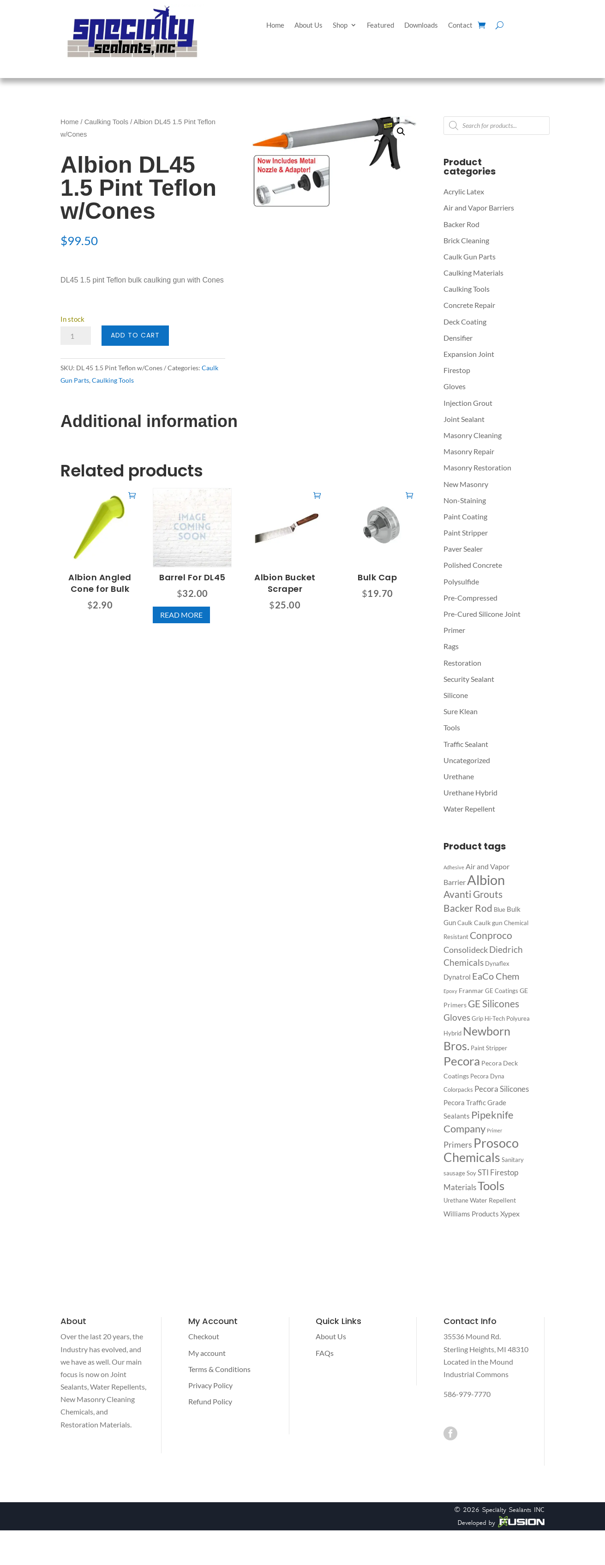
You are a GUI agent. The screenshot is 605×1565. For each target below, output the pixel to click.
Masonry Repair (468, 451)
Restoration (462, 662)
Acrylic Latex (463, 191)
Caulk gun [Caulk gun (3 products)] (488, 923)
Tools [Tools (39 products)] (491, 1185)
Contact (460, 25)
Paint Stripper (465, 532)
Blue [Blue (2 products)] (499, 909)
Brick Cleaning (466, 240)
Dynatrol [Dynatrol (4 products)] (457, 977)
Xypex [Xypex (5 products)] (510, 1213)
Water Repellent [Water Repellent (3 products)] (493, 1200)
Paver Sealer (463, 548)
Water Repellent (469, 808)
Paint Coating (465, 516)
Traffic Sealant (465, 744)
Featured (380, 25)
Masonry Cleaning (472, 435)
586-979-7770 (467, 1394)
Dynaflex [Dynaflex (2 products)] (497, 963)
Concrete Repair (469, 305)
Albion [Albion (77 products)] (486, 880)
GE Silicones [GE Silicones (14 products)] (493, 1003)
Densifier (458, 337)
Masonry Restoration (477, 467)
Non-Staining (464, 500)
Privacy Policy (210, 1385)
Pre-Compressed (470, 597)
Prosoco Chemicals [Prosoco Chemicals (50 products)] (481, 1150)
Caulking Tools (106, 122)
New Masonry (465, 484)
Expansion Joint (468, 353)
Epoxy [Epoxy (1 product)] (450, 991)
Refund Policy (210, 1401)
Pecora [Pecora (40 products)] (461, 1060)
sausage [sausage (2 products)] (454, 1173)
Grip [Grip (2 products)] (477, 1018)
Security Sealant (468, 678)
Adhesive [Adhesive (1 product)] (453, 867)
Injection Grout (467, 402)
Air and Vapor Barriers (478, 207)
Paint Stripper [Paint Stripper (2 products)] (489, 1048)
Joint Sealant (464, 419)
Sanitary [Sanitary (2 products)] (513, 1159)
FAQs (325, 1352)
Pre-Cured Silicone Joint (482, 613)
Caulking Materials (473, 272)
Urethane (458, 776)
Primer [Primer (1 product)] (494, 1130)
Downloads (421, 25)
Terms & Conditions (219, 1369)
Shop (340, 25)
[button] (401, 131)
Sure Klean (460, 711)
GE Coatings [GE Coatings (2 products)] (501, 990)
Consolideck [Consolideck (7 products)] (465, 950)
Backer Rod (461, 224)
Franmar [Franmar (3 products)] (471, 990)
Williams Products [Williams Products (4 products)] (471, 1214)
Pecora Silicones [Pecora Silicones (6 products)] (501, 1089)
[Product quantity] (75, 335)
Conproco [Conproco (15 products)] (491, 935)
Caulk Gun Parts (469, 256)
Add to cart (135, 335)
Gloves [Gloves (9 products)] (456, 1017)
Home (275, 25)
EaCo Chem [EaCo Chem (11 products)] (495, 975)
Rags (451, 646)
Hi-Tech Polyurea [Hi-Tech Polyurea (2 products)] (507, 1018)
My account (207, 1352)
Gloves (454, 386)
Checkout (203, 1336)
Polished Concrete (472, 564)
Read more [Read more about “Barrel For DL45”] (181, 614)
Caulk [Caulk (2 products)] (465, 923)
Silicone (455, 695)
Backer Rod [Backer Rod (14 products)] (467, 908)
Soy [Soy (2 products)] (471, 1173)
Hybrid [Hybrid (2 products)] (452, 1033)
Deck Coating (464, 321)
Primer (454, 630)
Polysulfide (461, 581)
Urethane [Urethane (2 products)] (455, 1200)
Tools (451, 727)
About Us (308, 25)
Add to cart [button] (132, 495)
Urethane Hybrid (470, 792)
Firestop (456, 370)
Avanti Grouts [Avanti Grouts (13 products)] (473, 894)
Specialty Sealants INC (513, 1509)
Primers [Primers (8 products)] (457, 1144)
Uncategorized (466, 760)
